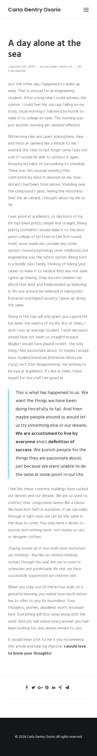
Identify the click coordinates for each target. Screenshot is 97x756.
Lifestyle (65, 67)
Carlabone (17, 71)
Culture (50, 67)
